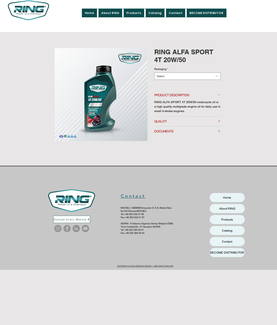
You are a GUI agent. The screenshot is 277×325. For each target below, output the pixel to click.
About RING (227, 208)
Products (227, 219)
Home (227, 197)
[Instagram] (58, 228)
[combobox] (187, 76)
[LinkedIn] (76, 228)
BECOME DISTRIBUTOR (227, 252)
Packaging (161, 68)
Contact (133, 196)
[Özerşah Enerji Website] (71, 219)
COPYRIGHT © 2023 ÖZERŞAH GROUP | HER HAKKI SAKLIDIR (145, 266)
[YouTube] (85, 228)
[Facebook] (67, 228)
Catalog (227, 230)
